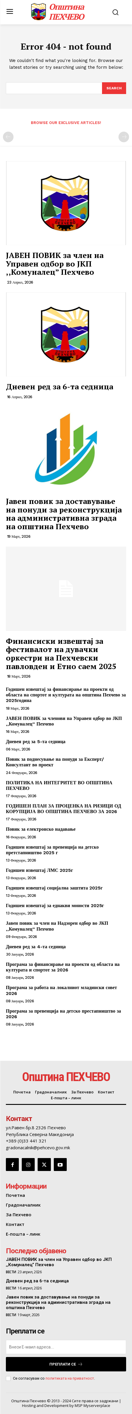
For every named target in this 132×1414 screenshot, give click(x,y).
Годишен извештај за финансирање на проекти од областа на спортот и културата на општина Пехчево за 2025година (66, 694)
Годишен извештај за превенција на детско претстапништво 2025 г (52, 849)
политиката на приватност (70, 1378)
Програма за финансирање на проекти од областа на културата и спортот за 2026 (63, 967)
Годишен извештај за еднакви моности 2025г (55, 905)
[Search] (114, 88)
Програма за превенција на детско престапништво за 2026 (63, 1013)
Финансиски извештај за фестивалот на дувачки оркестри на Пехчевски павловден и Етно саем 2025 (61, 653)
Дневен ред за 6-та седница (59, 386)
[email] (66, 1347)
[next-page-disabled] (123, 137)
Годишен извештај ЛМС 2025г (39, 870)
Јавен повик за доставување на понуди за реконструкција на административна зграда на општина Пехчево (64, 513)
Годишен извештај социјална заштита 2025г (54, 888)
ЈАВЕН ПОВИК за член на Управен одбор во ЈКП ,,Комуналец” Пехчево (54, 263)
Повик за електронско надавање (41, 829)
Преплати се (66, 1364)
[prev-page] (8, 137)
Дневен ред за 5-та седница (36, 741)
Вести (11, 1272)
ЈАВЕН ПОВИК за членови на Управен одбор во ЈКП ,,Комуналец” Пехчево (64, 721)
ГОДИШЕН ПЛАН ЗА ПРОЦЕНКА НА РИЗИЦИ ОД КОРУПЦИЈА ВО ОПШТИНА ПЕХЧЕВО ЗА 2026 (63, 808)
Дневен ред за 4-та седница (36, 946)
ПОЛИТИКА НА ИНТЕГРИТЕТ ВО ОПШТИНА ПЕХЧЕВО (59, 785)
